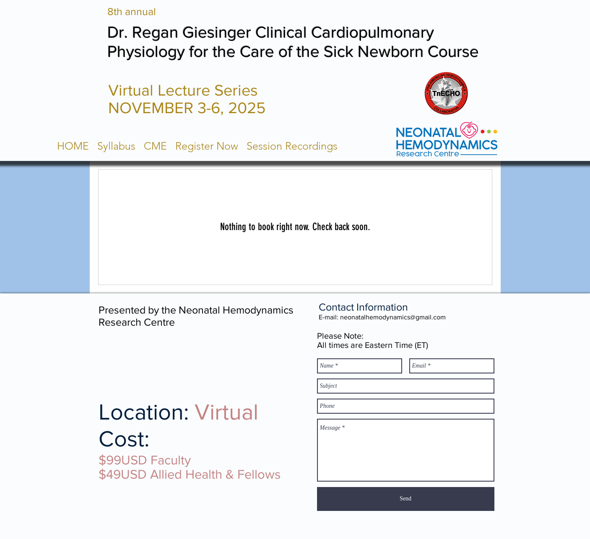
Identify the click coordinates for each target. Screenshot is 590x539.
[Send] (405, 499)
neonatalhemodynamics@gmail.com (393, 317)
